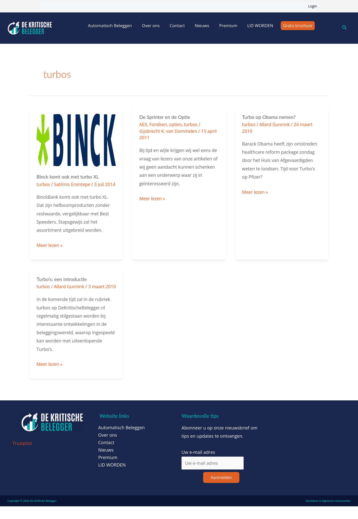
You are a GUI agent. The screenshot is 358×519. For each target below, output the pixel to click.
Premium (228, 25)
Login (312, 6)
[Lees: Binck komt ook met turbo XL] (76, 139)
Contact (177, 25)
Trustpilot (22, 456)
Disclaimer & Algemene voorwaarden (328, 513)
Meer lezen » (50, 250)
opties (176, 124)
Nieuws (202, 25)
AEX (143, 124)
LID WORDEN (260, 25)
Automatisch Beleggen (110, 25)
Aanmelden (221, 490)
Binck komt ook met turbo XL (68, 177)
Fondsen (158, 124)
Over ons (151, 25)
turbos (43, 184)
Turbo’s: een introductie (62, 285)
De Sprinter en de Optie (165, 117)
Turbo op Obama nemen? (269, 117)
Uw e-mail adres (198, 465)
